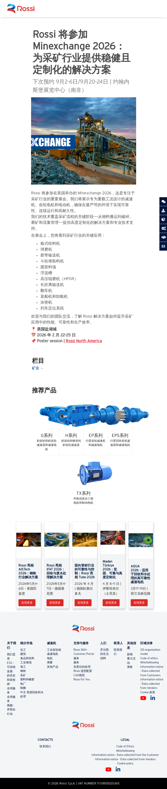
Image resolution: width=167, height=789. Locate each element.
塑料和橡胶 (27, 679)
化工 (23, 649)
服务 (76, 658)
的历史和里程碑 (11, 680)
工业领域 (26, 662)
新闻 (130, 654)
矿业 (35, 368)
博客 (130, 667)
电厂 (23, 683)
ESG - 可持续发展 (11, 667)
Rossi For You (81, 679)
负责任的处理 (81, 666)
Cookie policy (125, 763)
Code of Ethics (125, 746)
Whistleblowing (149, 662)
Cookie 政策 (147, 692)
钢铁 (23, 671)
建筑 (23, 654)
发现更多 (27, 602)
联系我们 (45, 746)
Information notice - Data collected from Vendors (151, 684)
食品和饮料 (27, 658)
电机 (50, 658)
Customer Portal (83, 654)
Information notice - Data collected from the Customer (125, 754)
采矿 (23, 675)
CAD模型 (79, 675)
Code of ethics (149, 658)
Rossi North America (84, 341)
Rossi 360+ (80, 649)
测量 (50, 662)
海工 (23, 666)
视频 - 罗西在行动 (11, 709)
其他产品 (52, 666)
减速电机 (52, 654)
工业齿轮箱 (54, 649)
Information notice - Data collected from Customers (151, 671)
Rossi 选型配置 (82, 671)
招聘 (103, 658)
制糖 (23, 688)
